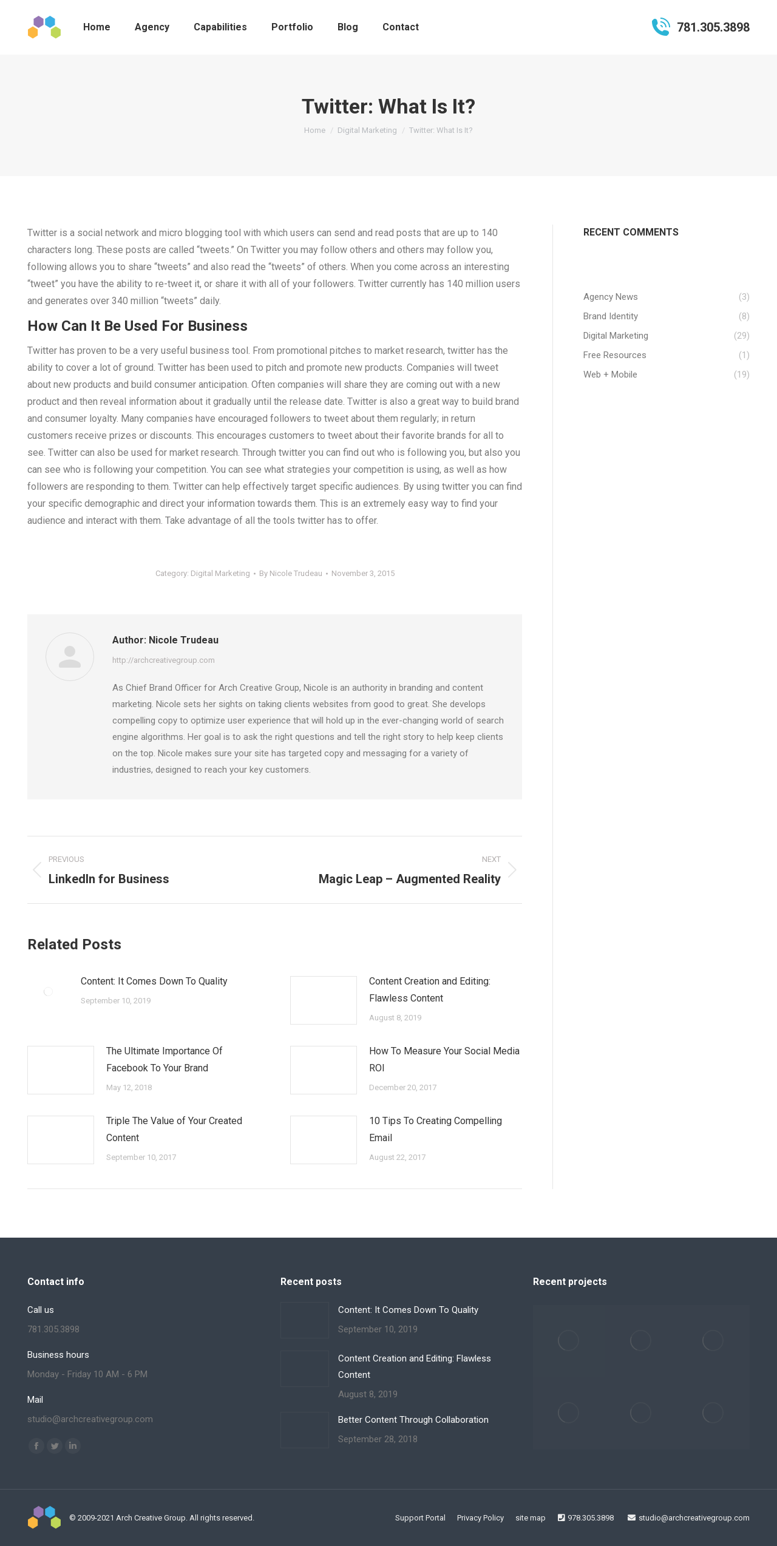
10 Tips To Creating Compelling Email (435, 1129)
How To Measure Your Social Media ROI (444, 1059)
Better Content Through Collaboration (413, 1419)
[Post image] (48, 991)
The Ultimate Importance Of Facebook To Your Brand (164, 1059)
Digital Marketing (220, 573)
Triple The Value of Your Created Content (174, 1129)
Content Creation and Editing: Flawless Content (429, 989)
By (290, 573)
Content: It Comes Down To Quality (154, 981)
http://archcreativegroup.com (163, 660)
